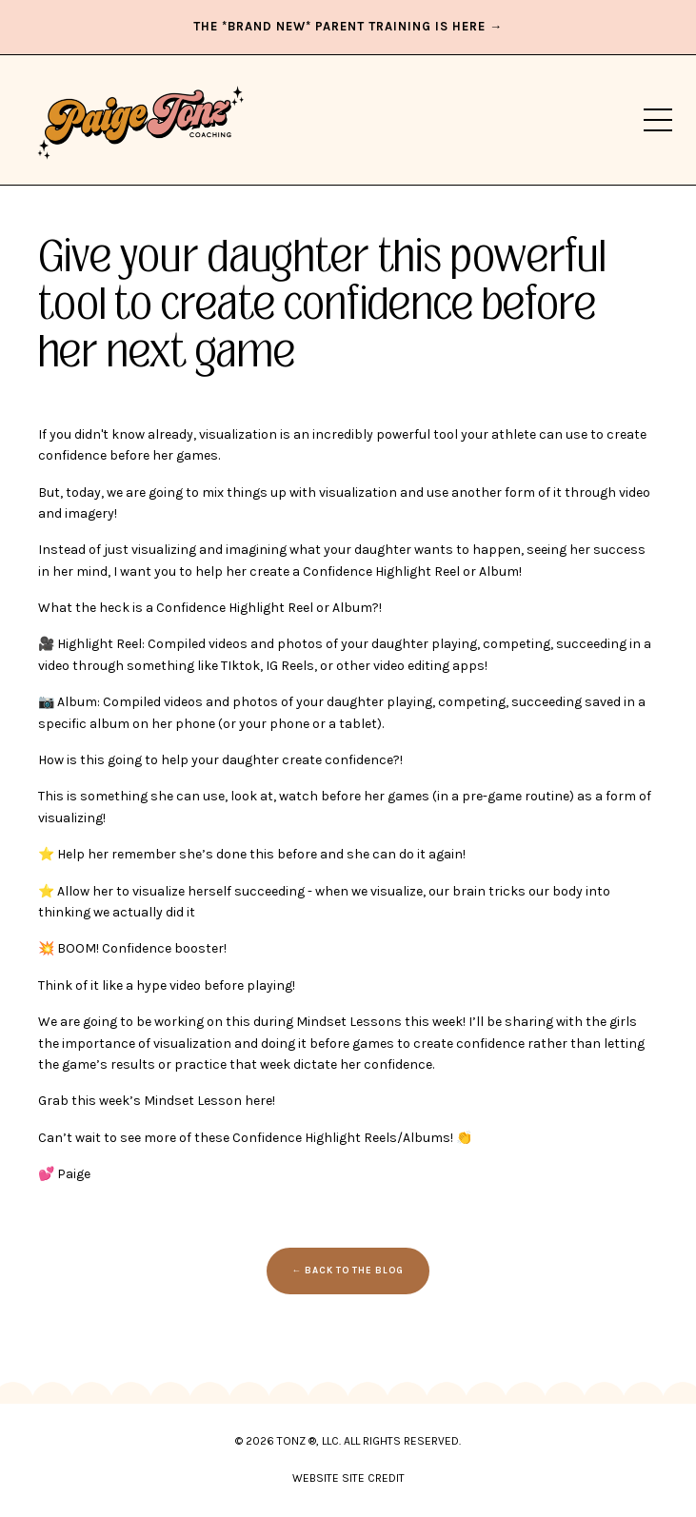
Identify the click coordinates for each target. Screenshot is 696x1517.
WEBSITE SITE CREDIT (348, 1478)
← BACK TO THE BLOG (348, 1270)
